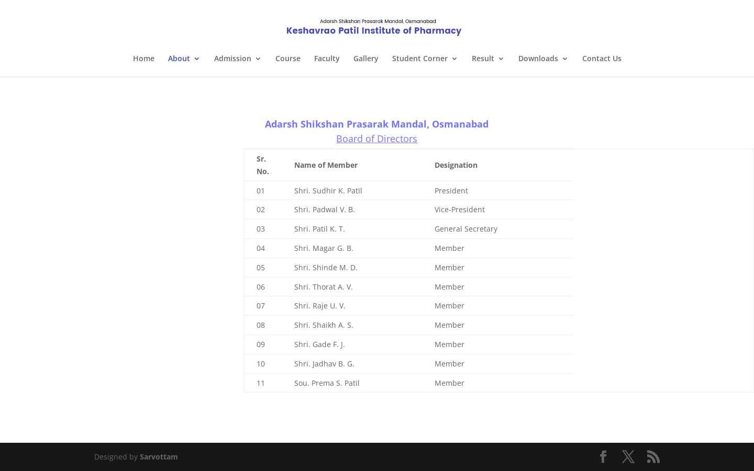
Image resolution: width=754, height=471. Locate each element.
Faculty (327, 59)
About (179, 59)
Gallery (366, 59)
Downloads (538, 59)
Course (288, 59)
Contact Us (602, 59)
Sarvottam (159, 457)
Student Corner (420, 59)
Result (483, 59)
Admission (232, 59)
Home (143, 59)
